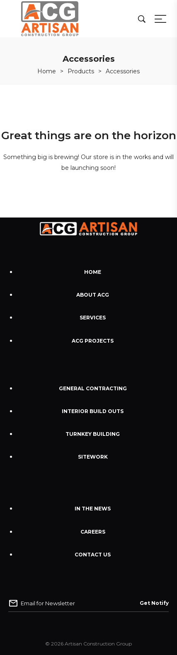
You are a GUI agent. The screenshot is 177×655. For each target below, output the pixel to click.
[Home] (46, 71)
